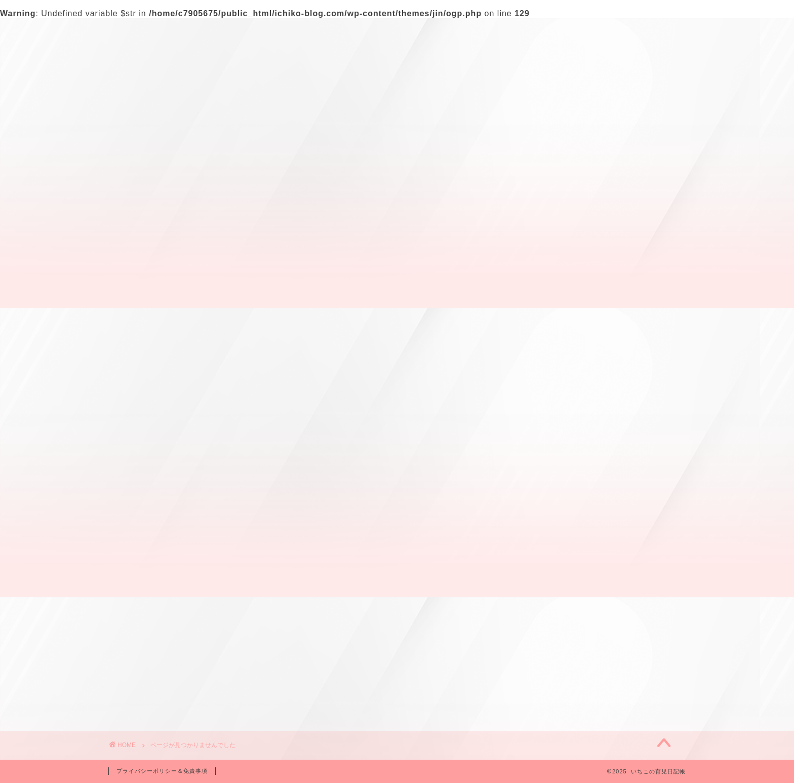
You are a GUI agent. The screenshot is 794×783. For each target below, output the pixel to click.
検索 (532, 84)
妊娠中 (161, 505)
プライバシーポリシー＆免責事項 (162, 771)
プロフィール (195, 31)
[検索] (658, 99)
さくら (161, 478)
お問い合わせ (269, 31)
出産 (157, 491)
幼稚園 (161, 518)
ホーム (133, 31)
